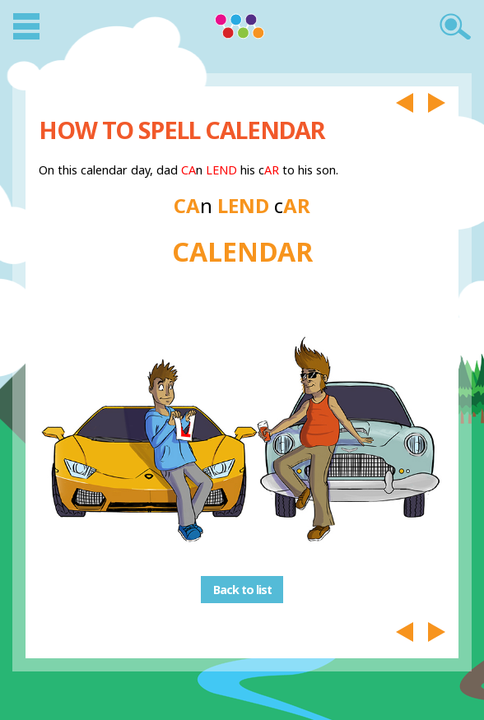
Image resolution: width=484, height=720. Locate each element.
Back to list (242, 589)
